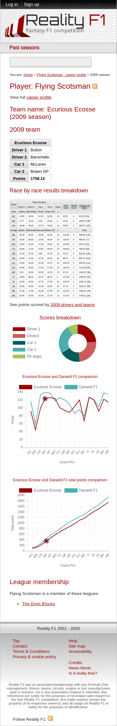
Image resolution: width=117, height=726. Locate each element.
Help (73, 641)
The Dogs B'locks (38, 603)
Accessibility (80, 651)
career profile (39, 97)
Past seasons (24, 47)
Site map (77, 646)
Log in (12, 4)
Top (16, 641)
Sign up (31, 4)
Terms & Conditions (31, 651)
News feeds (80, 668)
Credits (75, 662)
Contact (20, 646)
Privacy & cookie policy (34, 656)
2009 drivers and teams (73, 304)
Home (28, 75)
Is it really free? (83, 673)
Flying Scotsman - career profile (61, 75)
